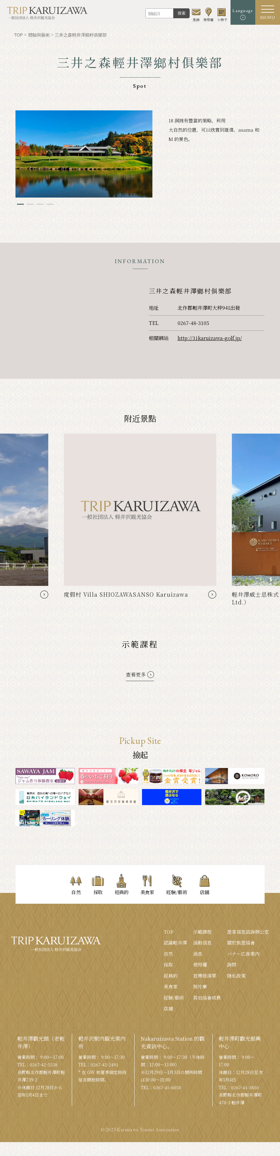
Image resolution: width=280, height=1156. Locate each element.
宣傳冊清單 (204, 975)
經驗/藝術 (174, 997)
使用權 (200, 964)
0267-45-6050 (167, 1087)
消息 (197, 953)
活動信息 (202, 942)
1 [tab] (20, 204)
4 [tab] (50, 204)
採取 (168, 964)
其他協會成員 (207, 997)
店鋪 (168, 1008)
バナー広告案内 (243, 953)
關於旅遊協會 (241, 942)
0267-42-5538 (44, 1064)
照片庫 (200, 986)
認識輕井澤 (175, 942)
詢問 (231, 964)
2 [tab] (30, 204)
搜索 (182, 13)
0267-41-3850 (245, 1087)
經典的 (171, 975)
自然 (168, 953)
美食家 (171, 986)
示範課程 (202, 931)
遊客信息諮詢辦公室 (248, 931)
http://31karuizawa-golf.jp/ (210, 338)
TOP (168, 931)
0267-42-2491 (104, 1064)
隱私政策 (236, 975)
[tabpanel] (84, 154)
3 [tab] (40, 204)
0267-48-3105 (193, 322)
